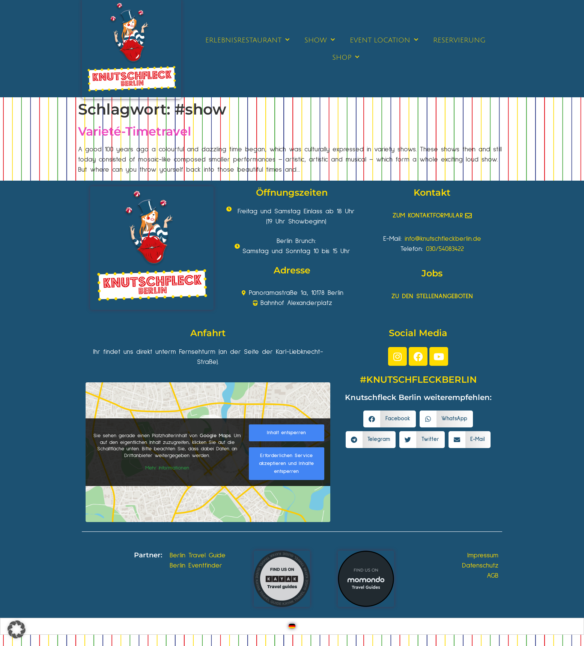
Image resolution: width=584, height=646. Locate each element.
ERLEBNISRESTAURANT (247, 40)
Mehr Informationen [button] (167, 468)
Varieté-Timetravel (134, 131)
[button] (389, 419)
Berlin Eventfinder (196, 565)
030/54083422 (445, 249)
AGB (492, 575)
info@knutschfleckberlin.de (443, 238)
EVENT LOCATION (384, 40)
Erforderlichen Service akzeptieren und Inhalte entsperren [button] (286, 463)
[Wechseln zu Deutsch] (292, 626)
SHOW (319, 40)
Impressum (482, 555)
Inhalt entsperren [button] (286, 432)
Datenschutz (480, 565)
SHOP (345, 57)
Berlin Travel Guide (198, 555)
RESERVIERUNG (459, 40)
